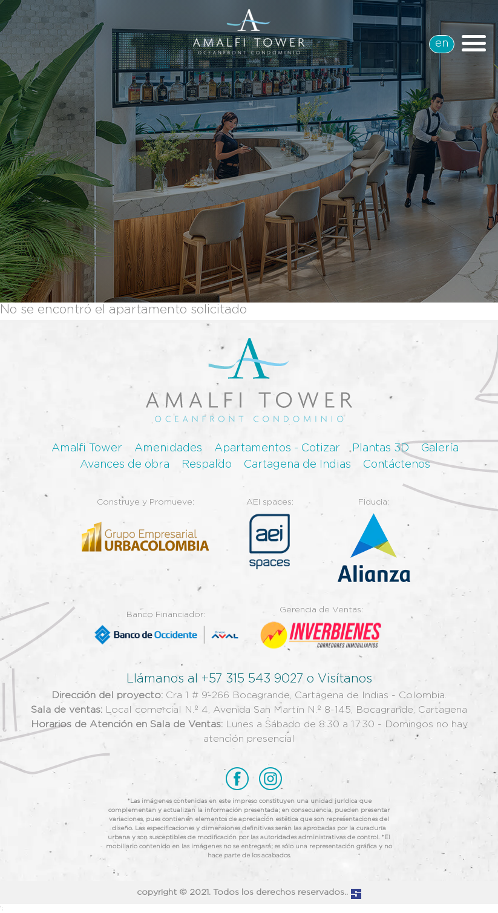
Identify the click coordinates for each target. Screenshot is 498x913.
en (441, 43)
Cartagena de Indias (297, 464)
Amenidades (168, 448)
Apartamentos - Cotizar (277, 448)
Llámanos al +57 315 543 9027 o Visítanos (249, 679)
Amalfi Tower (86, 448)
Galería (440, 448)
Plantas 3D (380, 448)
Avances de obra (124, 464)
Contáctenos (396, 464)
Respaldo (207, 464)
